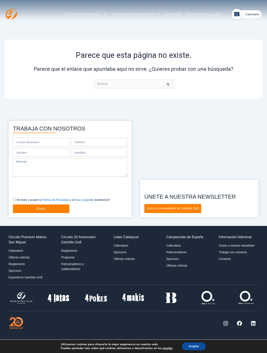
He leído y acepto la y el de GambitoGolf (63, 199)
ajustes (167, 348)
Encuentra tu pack (204, 14)
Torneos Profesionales (135, 14)
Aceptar (193, 346)
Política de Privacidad (55, 199)
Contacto (173, 14)
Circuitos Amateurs (85, 14)
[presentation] (45, 186)
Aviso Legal (82, 199)
